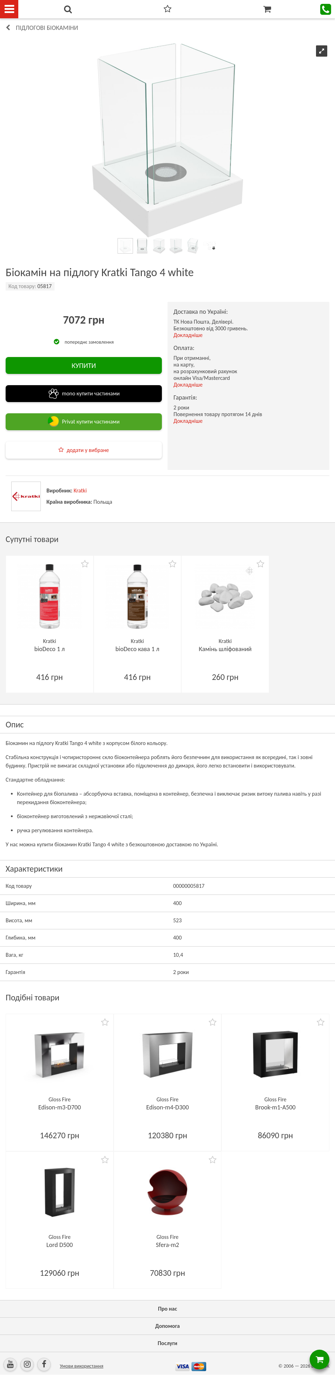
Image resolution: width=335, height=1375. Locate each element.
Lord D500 (59, 1245)
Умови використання (81, 1366)
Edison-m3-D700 (59, 1107)
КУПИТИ (83, 365)
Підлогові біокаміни (47, 28)
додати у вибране (88, 450)
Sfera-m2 (167, 1245)
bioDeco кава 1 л (137, 649)
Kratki (80, 490)
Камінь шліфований (225, 649)
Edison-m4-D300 (167, 1107)
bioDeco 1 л (49, 649)
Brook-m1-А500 (275, 1107)
